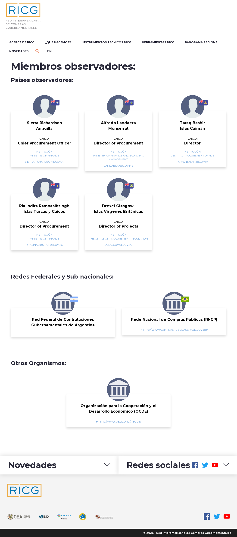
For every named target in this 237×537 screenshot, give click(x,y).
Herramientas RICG (158, 42)
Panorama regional (202, 42)
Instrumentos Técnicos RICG (106, 42)
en (49, 51)
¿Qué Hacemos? (58, 42)
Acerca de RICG (21, 42)
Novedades (18, 51)
